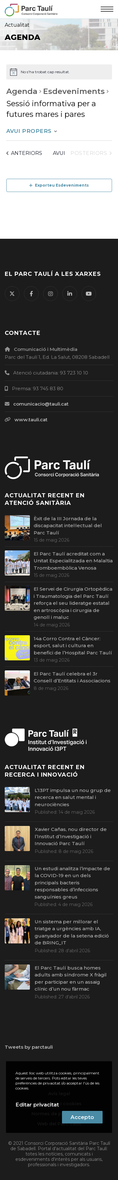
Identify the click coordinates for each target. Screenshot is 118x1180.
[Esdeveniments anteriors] (24, 153)
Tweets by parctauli (29, 1047)
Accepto (82, 1117)
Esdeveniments (74, 91)
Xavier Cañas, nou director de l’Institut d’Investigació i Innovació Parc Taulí (71, 836)
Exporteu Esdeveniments (59, 185)
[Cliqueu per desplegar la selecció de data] (31, 131)
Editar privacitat (37, 1104)
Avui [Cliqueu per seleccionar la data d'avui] (59, 153)
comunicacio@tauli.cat (41, 404)
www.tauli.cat (31, 420)
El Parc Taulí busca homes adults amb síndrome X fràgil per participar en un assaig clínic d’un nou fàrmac (71, 978)
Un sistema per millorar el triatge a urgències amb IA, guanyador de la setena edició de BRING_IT (72, 932)
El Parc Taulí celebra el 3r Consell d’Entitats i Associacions (72, 677)
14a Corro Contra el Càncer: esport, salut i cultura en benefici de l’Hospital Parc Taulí (73, 646)
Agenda (21, 91)
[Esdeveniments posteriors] (91, 153)
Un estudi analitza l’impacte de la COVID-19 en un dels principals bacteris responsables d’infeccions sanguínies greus (72, 883)
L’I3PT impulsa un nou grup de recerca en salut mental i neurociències (73, 797)
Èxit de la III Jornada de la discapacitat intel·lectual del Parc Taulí (68, 526)
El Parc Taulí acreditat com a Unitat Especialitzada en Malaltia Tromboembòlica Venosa (73, 561)
